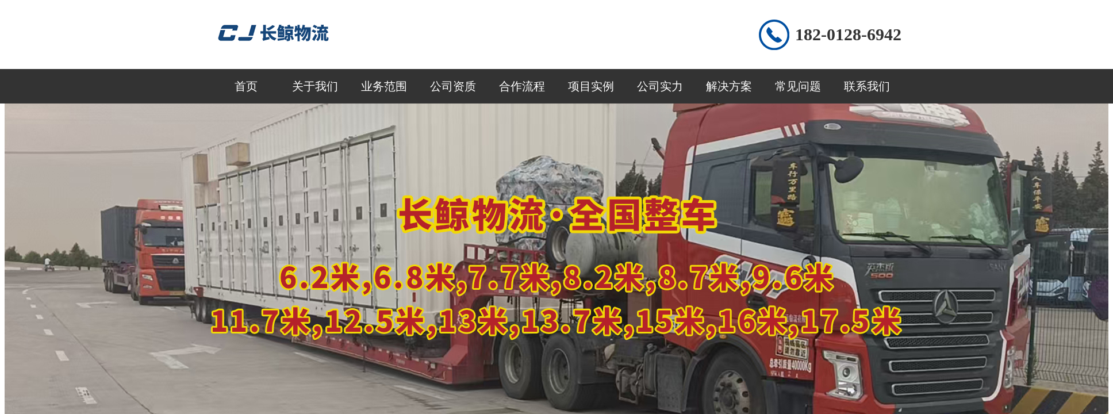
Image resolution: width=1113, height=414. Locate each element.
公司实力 (660, 86)
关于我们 (315, 86)
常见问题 (798, 86)
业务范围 (384, 86)
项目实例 (591, 86)
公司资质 (453, 86)
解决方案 (729, 86)
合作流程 (522, 86)
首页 (246, 86)
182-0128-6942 (848, 34)
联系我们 (867, 86)
